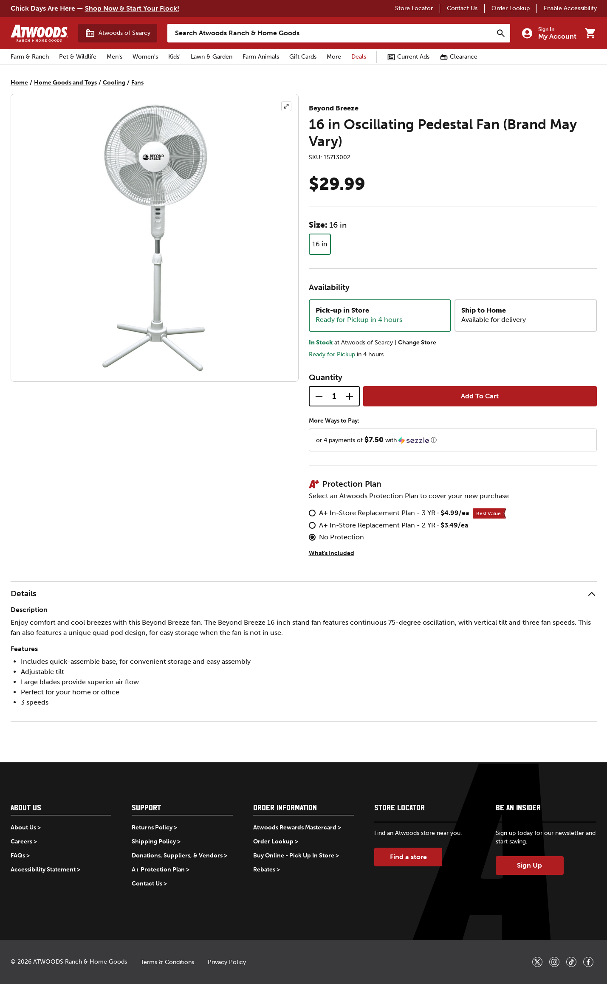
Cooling (114, 82)
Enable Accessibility (570, 8)
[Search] (500, 33)
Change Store (417, 342)
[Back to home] (39, 33)
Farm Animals (261, 56)
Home (19, 82)
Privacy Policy (227, 962)
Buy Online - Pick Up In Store (293, 855)
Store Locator (414, 8)
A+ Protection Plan (158, 869)
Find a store (408, 857)
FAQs (18, 855)
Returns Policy (152, 827)
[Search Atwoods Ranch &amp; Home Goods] (330, 33)
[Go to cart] (590, 33)
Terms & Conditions (167, 962)
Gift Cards (302, 56)
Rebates (264, 869)
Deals (358, 56)
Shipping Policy (154, 841)
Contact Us (462, 8)
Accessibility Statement (43, 869)
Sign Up (529, 865)
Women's (145, 56)
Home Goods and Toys (65, 82)
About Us (23, 827)
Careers (21, 841)
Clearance (458, 57)
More (334, 56)
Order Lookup (510, 8)
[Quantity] (334, 396)
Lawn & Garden (211, 56)
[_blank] (537, 962)
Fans (137, 82)
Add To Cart (480, 396)
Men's (114, 56)
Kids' (174, 56)
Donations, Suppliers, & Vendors (177, 855)
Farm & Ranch (30, 56)
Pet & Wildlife (77, 56)
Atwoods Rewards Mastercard (294, 827)
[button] (453, 440)
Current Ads (408, 57)
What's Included (331, 553)
